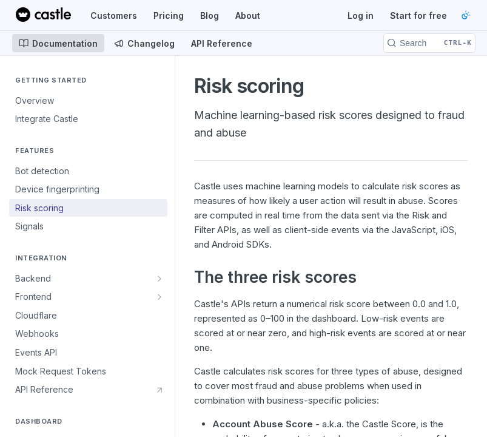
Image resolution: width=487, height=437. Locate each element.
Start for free (418, 15)
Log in (361, 15)
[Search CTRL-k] (429, 43)
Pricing (168, 15)
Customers (113, 15)
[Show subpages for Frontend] (159, 297)
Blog (209, 15)
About (247, 15)
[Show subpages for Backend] (159, 278)
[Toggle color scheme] (466, 15)
